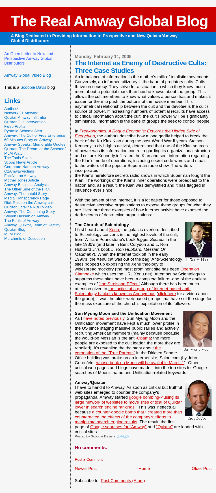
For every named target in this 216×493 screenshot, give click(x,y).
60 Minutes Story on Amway (28, 140)
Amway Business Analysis (26, 185)
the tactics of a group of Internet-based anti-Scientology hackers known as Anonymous (133, 291)
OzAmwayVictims (19, 171)
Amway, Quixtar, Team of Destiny (32, 225)
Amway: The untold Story (25, 194)
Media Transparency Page (26, 198)
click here (167, 293)
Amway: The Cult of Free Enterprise (34, 135)
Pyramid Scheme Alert (23, 131)
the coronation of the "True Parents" (118, 350)
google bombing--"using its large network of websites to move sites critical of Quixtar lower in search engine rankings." (128, 402)
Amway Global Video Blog (27, 75)
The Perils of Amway (21, 220)
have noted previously (103, 318)
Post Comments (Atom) (123, 480)
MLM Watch (14, 153)
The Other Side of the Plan (27, 189)
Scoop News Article (20, 162)
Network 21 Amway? (21, 113)
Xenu (114, 229)
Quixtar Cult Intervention (25, 122)
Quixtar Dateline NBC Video (28, 207)
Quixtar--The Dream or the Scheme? (35, 149)
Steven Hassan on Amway (26, 216)
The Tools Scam (18, 158)
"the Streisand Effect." (119, 283)
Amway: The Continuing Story (29, 212)
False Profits (15, 126)
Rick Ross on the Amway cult (29, 203)
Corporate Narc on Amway (26, 167)
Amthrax (11, 108)
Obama (144, 338)
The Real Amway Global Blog (109, 21)
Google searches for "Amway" (118, 426)
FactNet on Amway (20, 176)
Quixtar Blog (14, 229)
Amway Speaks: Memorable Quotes (34, 144)
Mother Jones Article (21, 180)
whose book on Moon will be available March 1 (140, 362)
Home (144, 468)
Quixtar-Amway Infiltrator (25, 117)
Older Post (202, 468)
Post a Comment (89, 459)
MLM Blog (13, 234)
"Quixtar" (164, 426)
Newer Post (86, 468)
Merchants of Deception (24, 238)
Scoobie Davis (33, 87)
